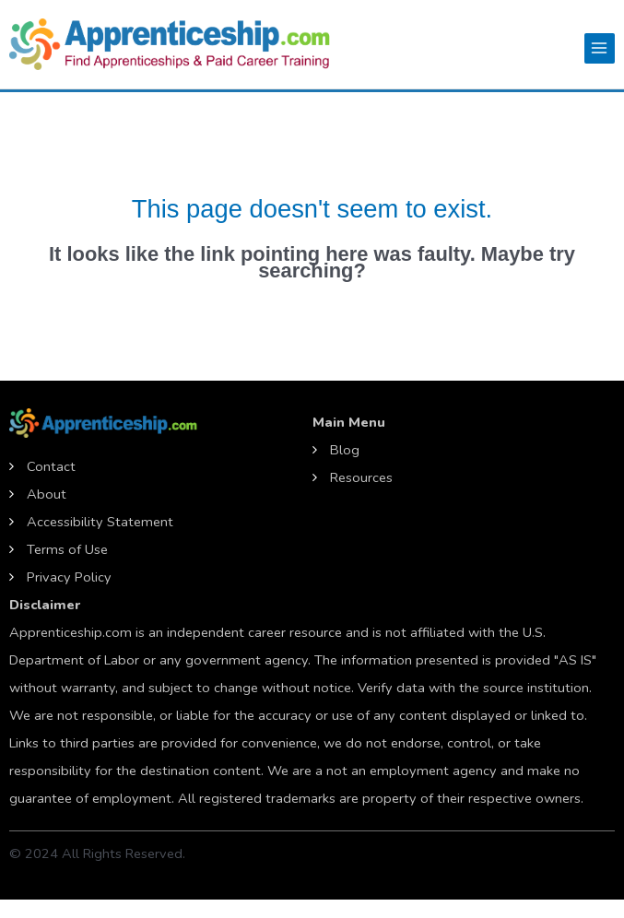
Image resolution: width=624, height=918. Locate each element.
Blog (344, 450)
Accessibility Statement (100, 521)
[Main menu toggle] (599, 48)
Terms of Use (67, 549)
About (46, 494)
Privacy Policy (69, 577)
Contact (51, 466)
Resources (361, 477)
